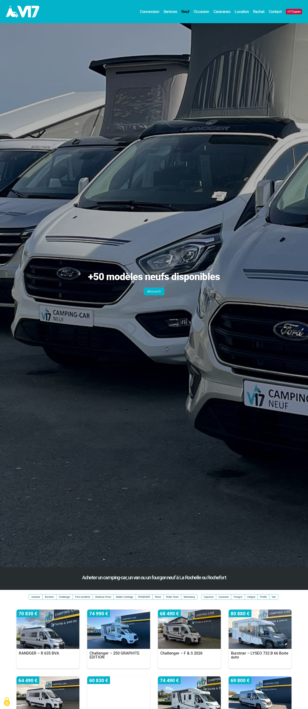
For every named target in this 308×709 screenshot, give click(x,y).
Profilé (263, 597)
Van (274, 597)
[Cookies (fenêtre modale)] (7, 702)
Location (242, 11)
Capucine (209, 597)
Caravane (223, 597)
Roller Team (172, 597)
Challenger (64, 597)
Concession (149, 11)
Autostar (35, 597)
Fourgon (238, 597)
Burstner (49, 597)
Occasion (201, 11)
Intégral (251, 597)
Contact (275, 11)
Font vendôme (82, 597)
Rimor (158, 597)
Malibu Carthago (124, 597)
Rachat (258, 11)
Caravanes (221, 11)
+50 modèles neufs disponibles (154, 276)
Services (170, 11)
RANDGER (144, 597)
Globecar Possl (103, 597)
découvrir (154, 291)
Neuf (185, 11)
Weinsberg (189, 597)
